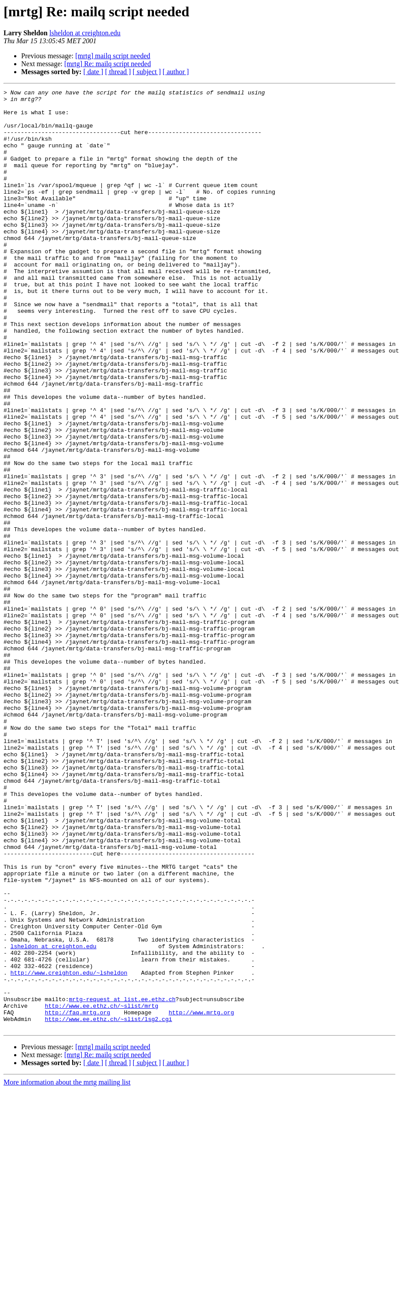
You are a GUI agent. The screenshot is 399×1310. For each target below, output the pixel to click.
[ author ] (176, 71)
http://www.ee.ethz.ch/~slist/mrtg (101, 1190)
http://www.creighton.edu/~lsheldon (69, 1150)
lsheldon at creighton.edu (84, 33)
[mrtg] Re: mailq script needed (107, 64)
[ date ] (93, 71)
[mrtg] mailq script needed (112, 56)
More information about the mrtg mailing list (67, 1270)
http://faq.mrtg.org (77, 1197)
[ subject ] (147, 71)
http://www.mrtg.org (201, 1197)
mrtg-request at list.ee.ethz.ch (122, 1182)
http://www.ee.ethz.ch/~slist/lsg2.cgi (108, 1205)
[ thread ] (118, 71)
